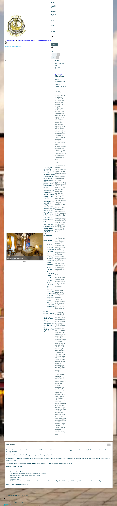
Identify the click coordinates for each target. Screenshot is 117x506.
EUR (52, 58)
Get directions (58, 74)
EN (53, 54)
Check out (53, 11)
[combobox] (56, 54)
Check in (53, 3)
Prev (8, 246)
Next (40, 246)
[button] (54, 44)
